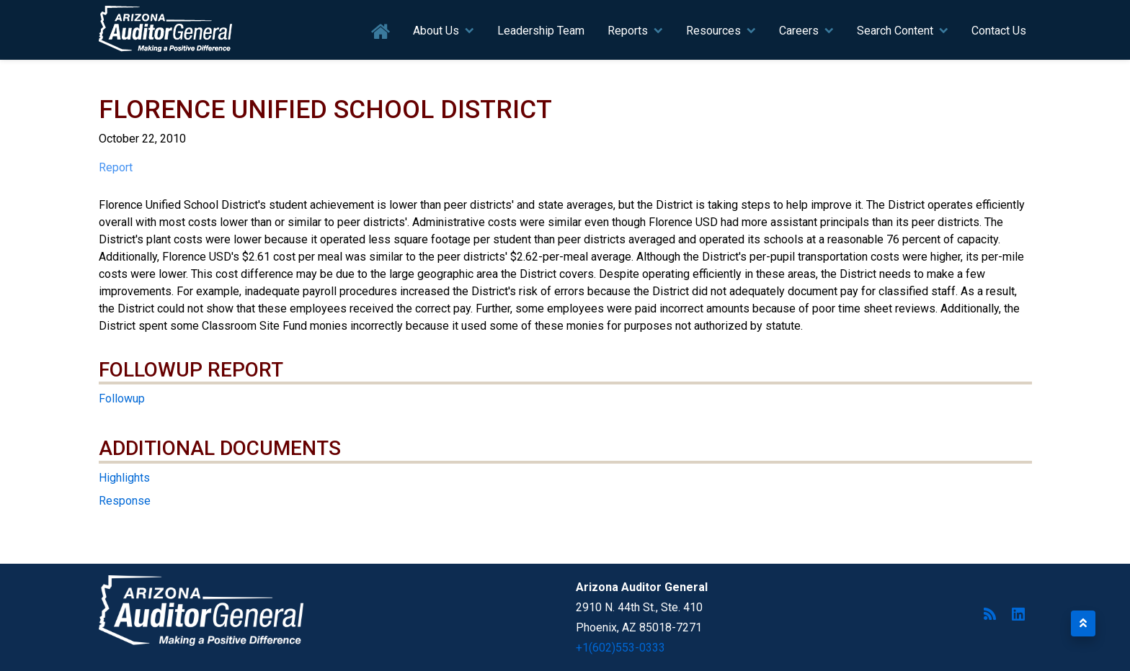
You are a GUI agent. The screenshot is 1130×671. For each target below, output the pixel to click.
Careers (799, 30)
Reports (628, 30)
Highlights (124, 478)
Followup (122, 398)
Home (381, 32)
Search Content (895, 30)
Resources (713, 30)
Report (116, 167)
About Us (436, 30)
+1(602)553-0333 (620, 647)
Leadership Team (540, 30)
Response (125, 501)
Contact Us (998, 30)
